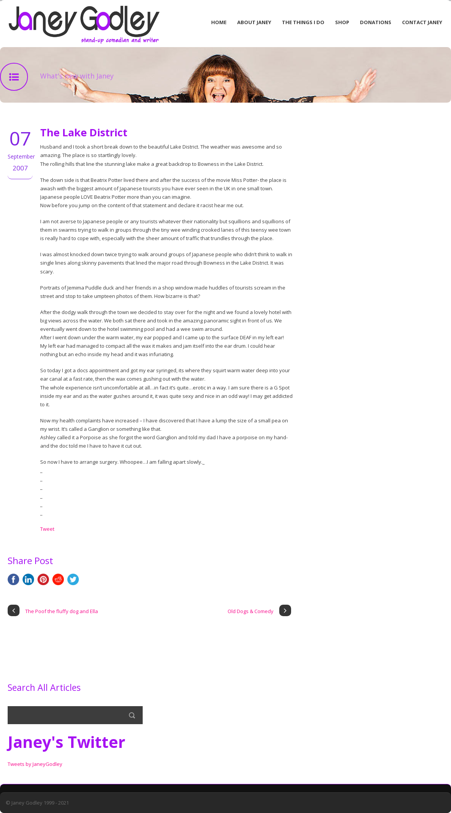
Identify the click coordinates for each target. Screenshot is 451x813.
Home (218, 22)
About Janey (254, 22)
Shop (342, 22)
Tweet (47, 528)
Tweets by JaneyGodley (35, 764)
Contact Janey (422, 22)
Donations (375, 22)
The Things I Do (303, 22)
